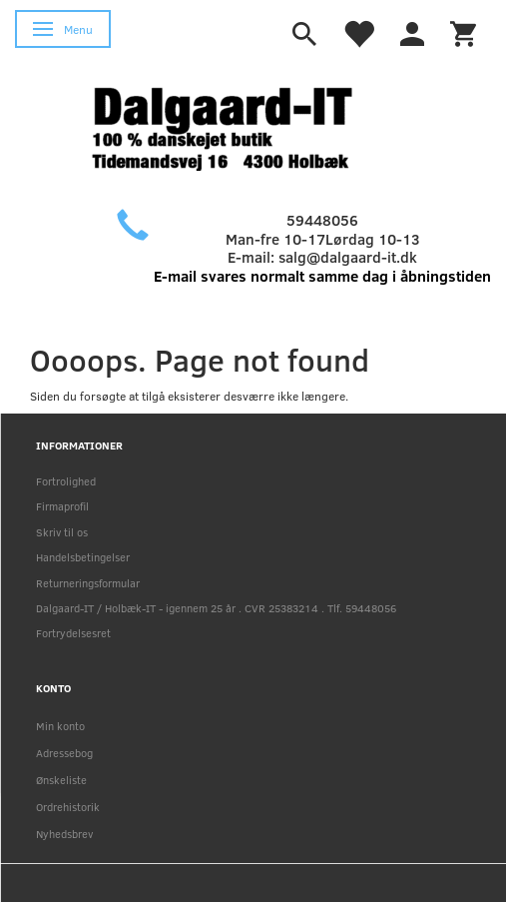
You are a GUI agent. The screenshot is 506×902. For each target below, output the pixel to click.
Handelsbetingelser (83, 556)
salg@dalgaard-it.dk (347, 257)
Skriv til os (62, 531)
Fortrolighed (66, 480)
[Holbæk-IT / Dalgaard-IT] (238, 126)
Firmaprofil (62, 505)
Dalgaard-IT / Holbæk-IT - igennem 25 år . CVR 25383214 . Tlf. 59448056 (216, 607)
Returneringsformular (88, 582)
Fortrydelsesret (73, 632)
